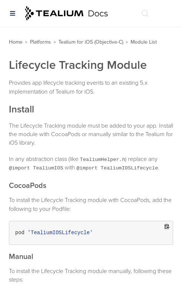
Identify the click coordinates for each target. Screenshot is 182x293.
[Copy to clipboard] (167, 226)
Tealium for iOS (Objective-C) (90, 42)
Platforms (40, 42)
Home (16, 42)
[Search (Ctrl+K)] (145, 13)
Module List (144, 42)
